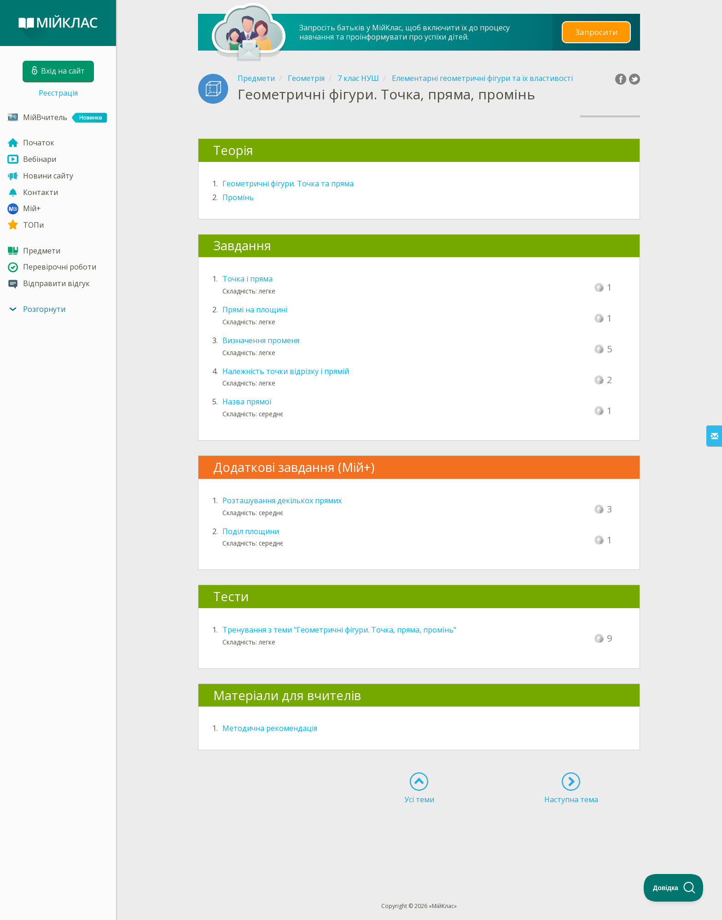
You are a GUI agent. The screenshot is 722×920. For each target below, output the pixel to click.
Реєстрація (58, 93)
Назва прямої (246, 402)
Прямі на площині (254, 310)
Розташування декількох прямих (282, 500)
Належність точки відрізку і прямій (285, 371)
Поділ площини (250, 531)
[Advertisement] (419, 836)
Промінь (238, 197)
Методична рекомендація (269, 728)
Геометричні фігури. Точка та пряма (288, 183)
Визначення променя (260, 340)
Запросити (596, 32)
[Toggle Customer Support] (674, 888)
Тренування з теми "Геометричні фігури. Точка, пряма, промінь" (339, 630)
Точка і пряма (247, 279)
